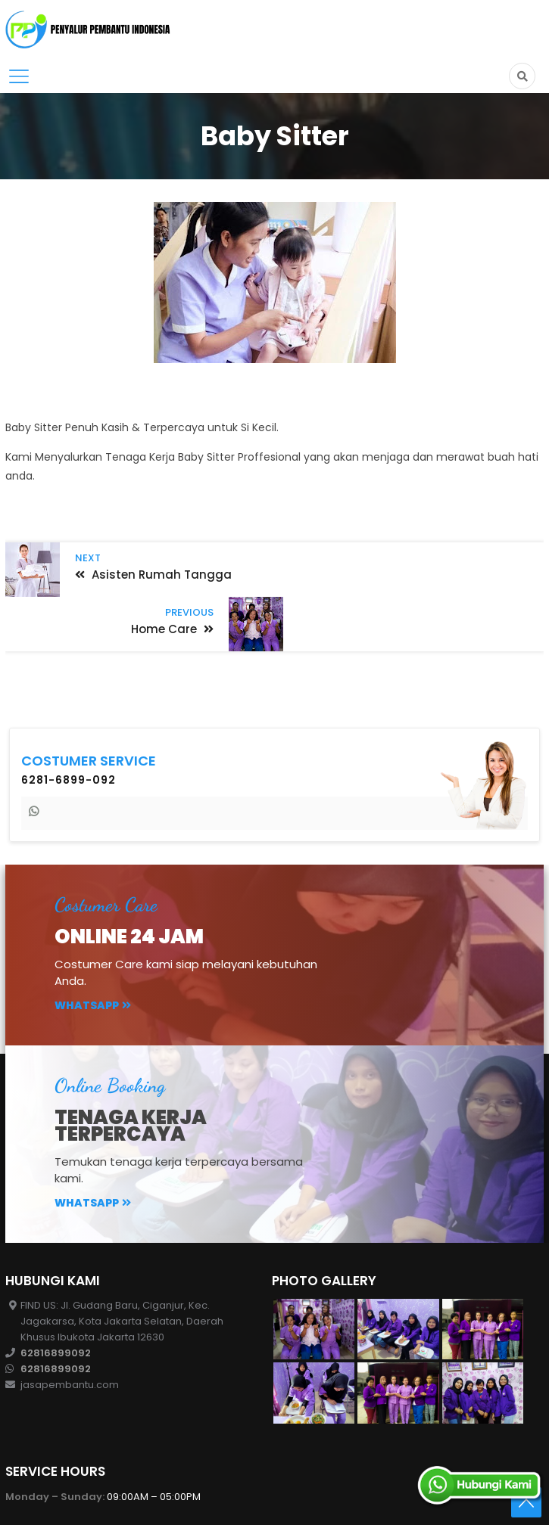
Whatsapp (93, 950)
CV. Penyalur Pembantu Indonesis (184, 1502)
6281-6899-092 (68, 724)
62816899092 (55, 1298)
